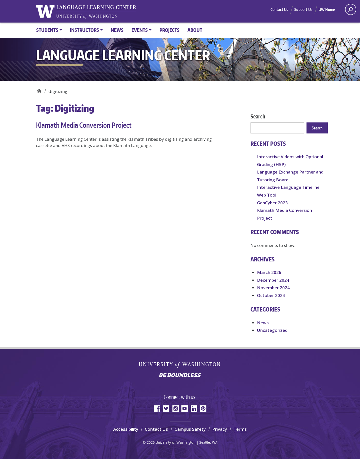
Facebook (157, 408)
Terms (240, 429)
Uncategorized (272, 330)
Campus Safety (190, 429)
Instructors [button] (84, 30)
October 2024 (271, 295)
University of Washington (180, 364)
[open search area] (350, 9)
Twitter (166, 408)
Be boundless (180, 376)
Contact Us (279, 9)
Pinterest (203, 408)
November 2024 (273, 287)
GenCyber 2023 (272, 203)
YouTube (184, 408)
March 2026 (269, 272)
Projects (170, 30)
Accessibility (125, 429)
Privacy (219, 429)
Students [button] (47, 30)
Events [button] (140, 30)
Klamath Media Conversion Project (84, 124)
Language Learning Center (39, 89)
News (117, 30)
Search (257, 116)
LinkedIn (193, 408)
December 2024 (273, 280)
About (195, 30)
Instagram (175, 408)
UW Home (326, 9)
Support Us (303, 9)
